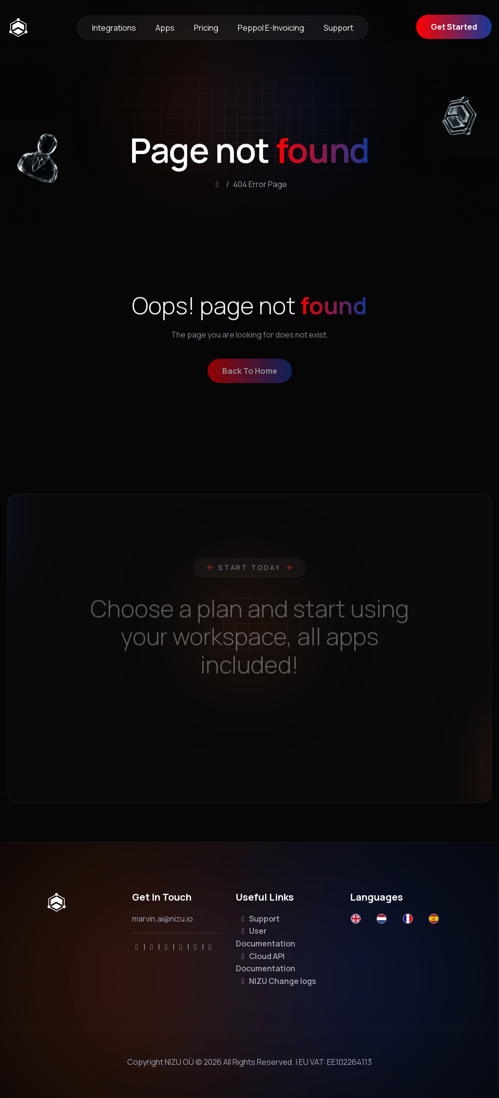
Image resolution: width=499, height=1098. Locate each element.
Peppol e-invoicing (271, 27)
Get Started (454, 26)
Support (338, 27)
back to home (249, 377)
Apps (164, 27)
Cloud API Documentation (265, 962)
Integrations (114, 27)
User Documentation (265, 937)
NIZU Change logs (277, 981)
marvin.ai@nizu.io (162, 918)
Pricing (206, 27)
